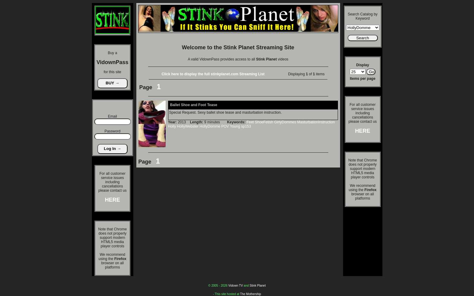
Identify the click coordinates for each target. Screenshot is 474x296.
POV (225, 126)
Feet (250, 122)
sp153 (246, 126)
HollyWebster (188, 126)
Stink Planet (258, 285)
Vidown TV (235, 285)
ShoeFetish (264, 122)
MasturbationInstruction (316, 122)
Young (235, 126)
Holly (172, 126)
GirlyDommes (285, 122)
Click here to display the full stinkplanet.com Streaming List (213, 74)
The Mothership (250, 294)
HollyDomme (210, 126)
